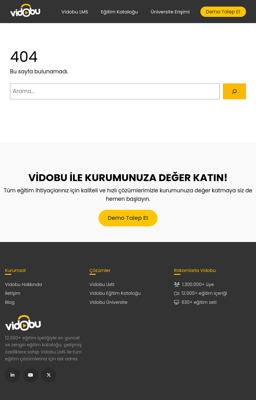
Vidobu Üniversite (108, 302)
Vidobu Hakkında (23, 284)
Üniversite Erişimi (170, 11)
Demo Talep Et (223, 11)
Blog (9, 302)
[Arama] (234, 91)
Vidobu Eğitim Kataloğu (115, 293)
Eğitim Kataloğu (119, 11)
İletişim (12, 293)
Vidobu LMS (75, 11)
